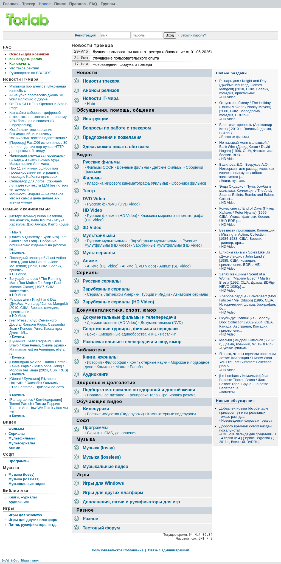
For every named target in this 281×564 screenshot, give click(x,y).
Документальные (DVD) (161, 322)
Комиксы (19, 253)
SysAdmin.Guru (10, 560)
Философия (115, 362)
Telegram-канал (29, 560)
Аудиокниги (19, 502)
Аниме (14, 448)
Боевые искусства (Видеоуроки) (115, 414)
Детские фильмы (167, 167)
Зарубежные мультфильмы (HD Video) (167, 245)
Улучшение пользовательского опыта (125, 58)
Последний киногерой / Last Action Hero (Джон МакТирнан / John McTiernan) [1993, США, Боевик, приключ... (37, 264)
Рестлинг (168, 334)
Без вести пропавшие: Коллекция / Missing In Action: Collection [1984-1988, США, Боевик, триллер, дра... (247, 236)
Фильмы (16, 429)
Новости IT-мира (20, 79)
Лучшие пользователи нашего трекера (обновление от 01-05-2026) (152, 52)
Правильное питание (105, 395)
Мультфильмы (22, 438)
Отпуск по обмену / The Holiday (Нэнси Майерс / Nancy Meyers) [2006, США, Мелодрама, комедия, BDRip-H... (245, 109)
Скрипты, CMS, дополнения (111, 433)
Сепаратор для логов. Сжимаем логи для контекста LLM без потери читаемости (38, 185)
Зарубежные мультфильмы (155, 241)
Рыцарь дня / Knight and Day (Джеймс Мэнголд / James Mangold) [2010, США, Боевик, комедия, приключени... (38, 305)
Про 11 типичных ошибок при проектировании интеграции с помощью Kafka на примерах (34, 172)
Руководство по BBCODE (30, 73)
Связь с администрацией (168, 550)
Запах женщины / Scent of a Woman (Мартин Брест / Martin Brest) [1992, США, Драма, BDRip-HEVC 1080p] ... (247, 280)
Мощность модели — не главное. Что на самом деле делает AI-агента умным (36, 198)
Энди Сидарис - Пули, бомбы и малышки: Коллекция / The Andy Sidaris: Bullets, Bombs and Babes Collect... (246, 192)
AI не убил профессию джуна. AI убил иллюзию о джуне (36, 97)
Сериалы (17, 434)
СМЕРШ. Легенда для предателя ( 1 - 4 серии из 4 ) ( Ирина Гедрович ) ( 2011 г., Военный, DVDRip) (247, 438)
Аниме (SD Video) (175, 266)
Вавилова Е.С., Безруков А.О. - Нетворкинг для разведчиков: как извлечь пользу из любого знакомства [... (246, 170)
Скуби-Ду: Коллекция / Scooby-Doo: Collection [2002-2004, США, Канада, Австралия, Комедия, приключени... (246, 324)
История (94, 362)
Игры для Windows (25, 515)
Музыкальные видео (27, 484)
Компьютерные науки (148, 362)
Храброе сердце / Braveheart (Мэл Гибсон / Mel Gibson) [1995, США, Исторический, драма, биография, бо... (247, 302)
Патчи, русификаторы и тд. (33, 525)
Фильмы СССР (100, 167)
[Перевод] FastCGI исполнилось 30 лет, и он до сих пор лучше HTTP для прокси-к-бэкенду (38, 146)
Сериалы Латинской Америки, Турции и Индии (128, 294)
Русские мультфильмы (107, 241)
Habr (91, 103)
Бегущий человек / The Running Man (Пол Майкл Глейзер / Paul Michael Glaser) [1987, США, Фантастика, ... (35, 285)
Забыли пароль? (193, 35)
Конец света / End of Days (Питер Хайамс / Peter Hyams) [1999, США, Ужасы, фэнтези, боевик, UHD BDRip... (246, 214)
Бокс (91, 334)
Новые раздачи (231, 73)
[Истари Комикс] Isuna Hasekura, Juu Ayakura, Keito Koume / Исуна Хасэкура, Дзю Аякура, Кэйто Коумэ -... (39, 222)
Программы (19, 461)
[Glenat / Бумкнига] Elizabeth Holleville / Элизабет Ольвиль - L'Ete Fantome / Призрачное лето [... (36, 385)
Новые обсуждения (235, 401)
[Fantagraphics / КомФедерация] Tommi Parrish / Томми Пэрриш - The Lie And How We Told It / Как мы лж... (38, 405)
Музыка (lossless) (24, 479)
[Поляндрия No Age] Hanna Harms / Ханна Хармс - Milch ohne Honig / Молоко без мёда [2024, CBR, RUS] (38, 366)
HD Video (19, 274)
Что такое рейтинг (24, 68)
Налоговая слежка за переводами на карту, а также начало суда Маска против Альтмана (37, 159)
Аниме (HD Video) (103, 266)
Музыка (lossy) (22, 474)
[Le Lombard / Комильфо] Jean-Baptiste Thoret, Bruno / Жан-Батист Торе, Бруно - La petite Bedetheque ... (245, 382)
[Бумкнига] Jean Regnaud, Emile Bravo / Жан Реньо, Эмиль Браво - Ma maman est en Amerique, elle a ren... (37, 347)
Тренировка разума (178, 395)
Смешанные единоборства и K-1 (128, 334)
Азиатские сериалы (190, 294)
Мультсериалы (22, 443)
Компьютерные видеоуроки (171, 414)
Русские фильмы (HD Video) (112, 215)
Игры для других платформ (33, 520)
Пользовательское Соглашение (118, 550)
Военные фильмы (133, 167)
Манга (16, 232)
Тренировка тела (143, 395)
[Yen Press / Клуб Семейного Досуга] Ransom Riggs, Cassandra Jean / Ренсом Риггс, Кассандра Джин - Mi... (37, 326)
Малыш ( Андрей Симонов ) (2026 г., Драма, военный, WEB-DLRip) (247, 342)
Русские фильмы (234, 348)
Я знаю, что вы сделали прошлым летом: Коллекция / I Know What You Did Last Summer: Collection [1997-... (247, 360)
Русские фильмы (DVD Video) (113, 204)
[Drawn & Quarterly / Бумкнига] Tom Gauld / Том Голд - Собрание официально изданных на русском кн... (37, 243)
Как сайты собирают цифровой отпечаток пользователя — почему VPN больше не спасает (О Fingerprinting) (38, 119)
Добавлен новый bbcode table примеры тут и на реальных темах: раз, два (243, 412)
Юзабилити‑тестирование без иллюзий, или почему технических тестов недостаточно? (38, 134)
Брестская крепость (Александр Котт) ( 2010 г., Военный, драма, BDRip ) (245, 129)
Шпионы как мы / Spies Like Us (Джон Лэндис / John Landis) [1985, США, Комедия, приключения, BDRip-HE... (244, 258)
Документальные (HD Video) (112, 322)
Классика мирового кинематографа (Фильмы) (127, 183)
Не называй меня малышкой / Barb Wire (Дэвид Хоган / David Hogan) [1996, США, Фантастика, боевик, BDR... (246, 148)
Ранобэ (136, 367)
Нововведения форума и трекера (122, 64)
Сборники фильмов (189, 183)
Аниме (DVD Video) (139, 266)
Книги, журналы (23, 497)
